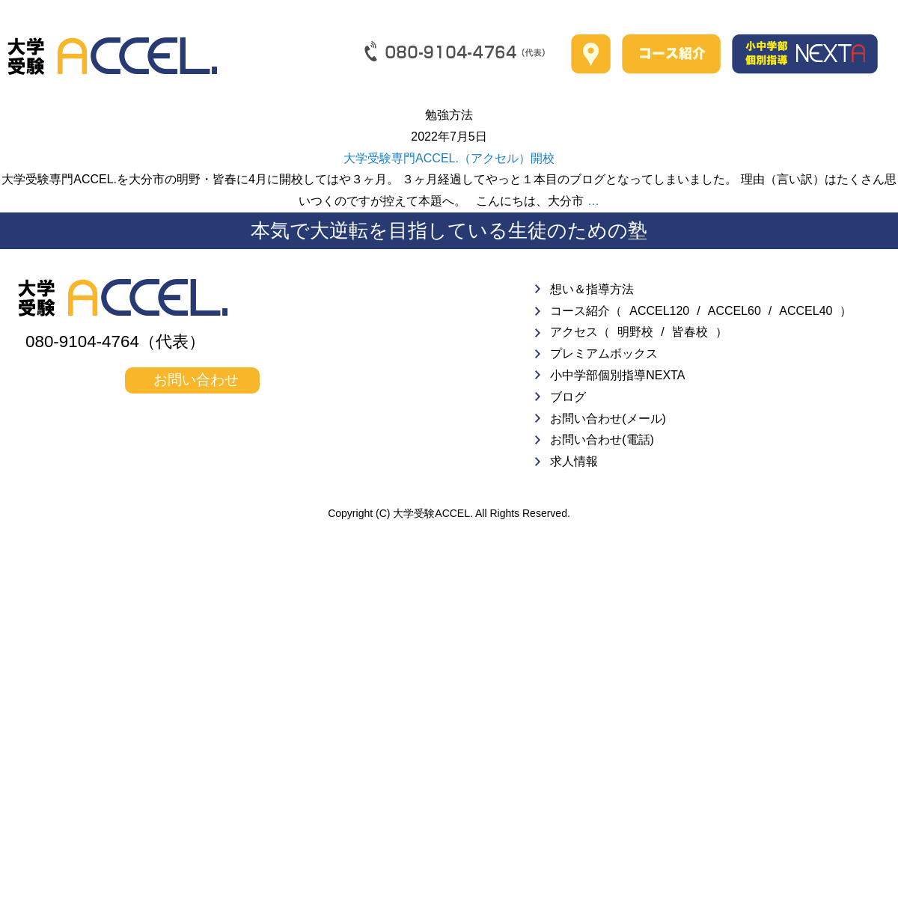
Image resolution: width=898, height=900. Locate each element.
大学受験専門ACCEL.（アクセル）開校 (449, 158)
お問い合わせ (196, 380)
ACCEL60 (734, 310)
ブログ (568, 397)
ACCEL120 (659, 310)
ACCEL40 (805, 310)
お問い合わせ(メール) (608, 418)
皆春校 (690, 331)
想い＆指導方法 (592, 289)
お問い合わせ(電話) (602, 439)
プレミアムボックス (604, 353)
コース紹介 (580, 310)
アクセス (574, 331)
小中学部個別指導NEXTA (617, 375)
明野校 (635, 331)
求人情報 (574, 461)
